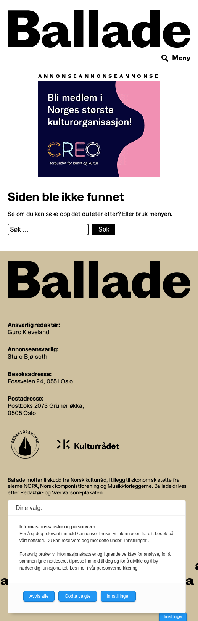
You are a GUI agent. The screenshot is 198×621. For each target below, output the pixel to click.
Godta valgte (77, 596)
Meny (181, 57)
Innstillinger (173, 617)
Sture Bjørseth (27, 356)
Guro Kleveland (28, 332)
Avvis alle (38, 596)
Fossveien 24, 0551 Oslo (40, 381)
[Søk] (165, 58)
